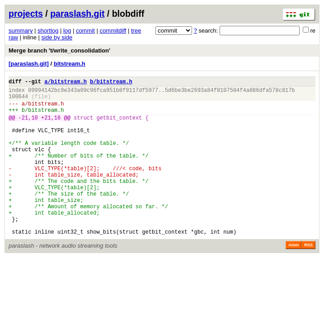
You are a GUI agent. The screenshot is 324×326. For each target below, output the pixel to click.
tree (136, 30)
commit (85, 30)
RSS (308, 277)
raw (13, 37)
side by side (57, 37)
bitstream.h (69, 63)
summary (21, 30)
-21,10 (28, 125)
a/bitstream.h (65, 82)
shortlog (48, 30)
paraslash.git (77, 14)
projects (26, 14)
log (67, 30)
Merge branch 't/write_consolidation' (59, 50)
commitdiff (112, 30)
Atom (293, 277)
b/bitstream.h (111, 82)
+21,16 (51, 125)
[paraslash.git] (29, 63)
